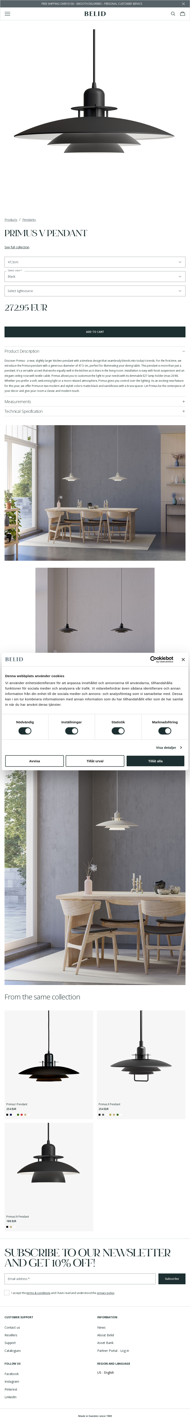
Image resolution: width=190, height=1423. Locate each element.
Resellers (11, 1335)
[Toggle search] (173, 14)
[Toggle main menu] (7, 14)
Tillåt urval (95, 761)
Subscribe (172, 1279)
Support (10, 1343)
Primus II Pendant (109, 1104)
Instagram (12, 1381)
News (101, 1327)
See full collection (17, 247)
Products (11, 220)
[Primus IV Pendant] (49, 1167)
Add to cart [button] (95, 332)
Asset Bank (105, 1343)
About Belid (105, 1335)
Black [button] (11, 276)
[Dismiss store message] (183, 4)
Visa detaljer (166, 747)
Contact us (12, 1327)
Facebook (12, 1374)
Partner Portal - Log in (113, 1350)
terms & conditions (38, 1293)
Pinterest (11, 1389)
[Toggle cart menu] (182, 14)
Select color (15, 270)
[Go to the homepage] (95, 13)
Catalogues (13, 1350)
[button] (95, 291)
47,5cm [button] (13, 262)
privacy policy (105, 1293)
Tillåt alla (155, 761)
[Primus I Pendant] (49, 1054)
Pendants (29, 220)
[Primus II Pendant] (141, 1054)
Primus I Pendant (16, 1104)
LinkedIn (10, 1397)
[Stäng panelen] (183, 659)
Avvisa (34, 761)
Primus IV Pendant (17, 1217)
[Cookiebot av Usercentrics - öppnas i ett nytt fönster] (153, 659)
